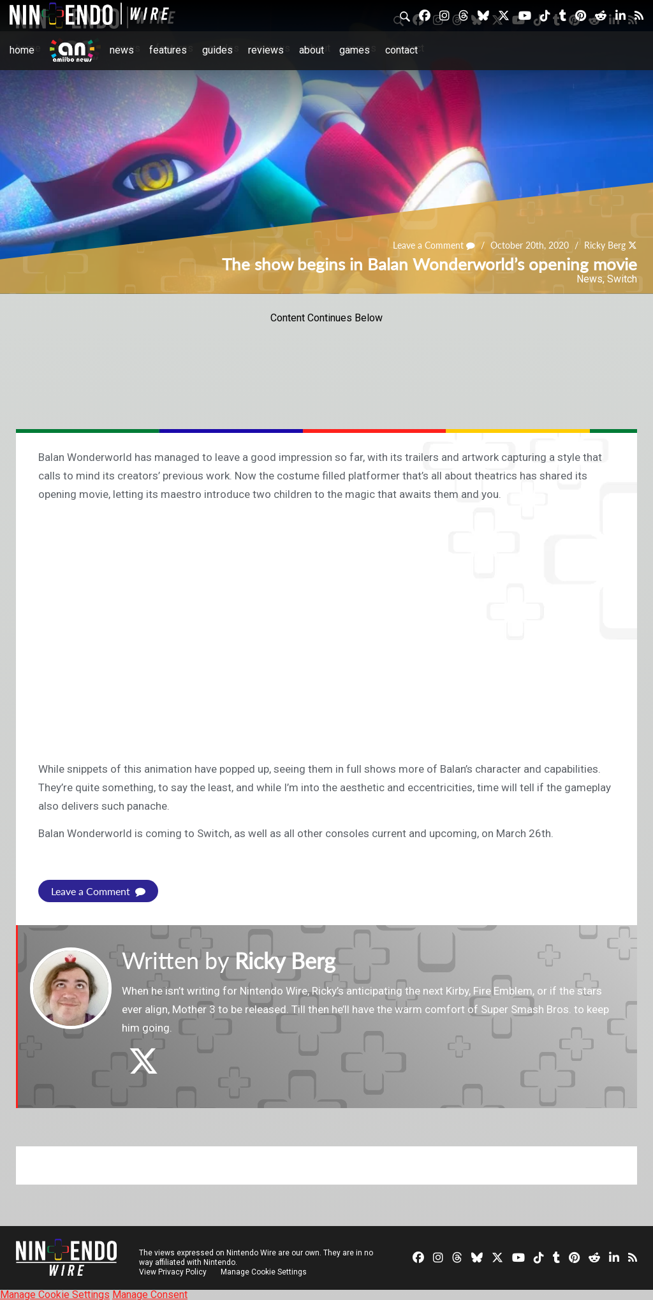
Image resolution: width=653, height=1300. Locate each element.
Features (168, 50)
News (122, 50)
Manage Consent (149, 1294)
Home (22, 50)
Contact (401, 50)
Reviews (266, 50)
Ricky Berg (605, 245)
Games (354, 50)
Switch (622, 279)
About (311, 50)
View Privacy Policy (173, 1271)
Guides (217, 50)
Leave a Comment (434, 245)
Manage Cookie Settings (264, 1271)
